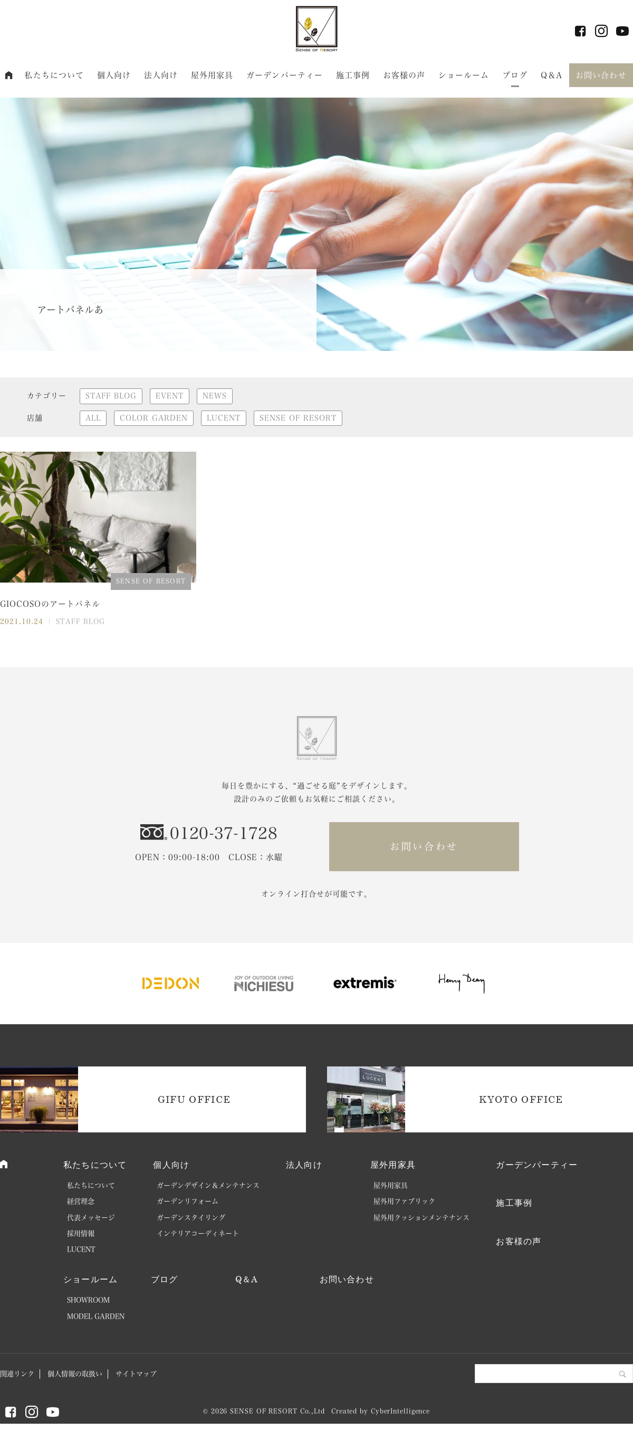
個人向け (114, 75)
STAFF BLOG (111, 395)
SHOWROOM (88, 1300)
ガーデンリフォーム (187, 1201)
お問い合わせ (601, 75)
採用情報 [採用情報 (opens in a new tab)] (80, 1233)
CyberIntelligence (400, 1411)
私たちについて (54, 75)
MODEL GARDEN (95, 1316)
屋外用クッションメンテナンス (421, 1217)
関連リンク (17, 1373)
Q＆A (551, 75)
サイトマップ (136, 1373)
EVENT (170, 395)
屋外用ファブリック (404, 1201)
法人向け (161, 75)
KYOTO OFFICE (521, 1099)
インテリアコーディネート (198, 1233)
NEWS (215, 395)
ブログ (515, 75)
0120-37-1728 (223, 833)
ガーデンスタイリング (191, 1217)
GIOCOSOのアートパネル (50, 604)
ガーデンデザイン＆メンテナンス (208, 1185)
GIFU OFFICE (194, 1099)
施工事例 (353, 75)
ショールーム (464, 75)
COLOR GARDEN (154, 418)
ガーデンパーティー (284, 75)
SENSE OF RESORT (298, 418)
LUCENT (224, 418)
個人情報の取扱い (74, 1373)
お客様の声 (404, 75)
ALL (93, 418)
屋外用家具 (212, 75)
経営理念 (80, 1201)
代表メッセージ (91, 1217)
